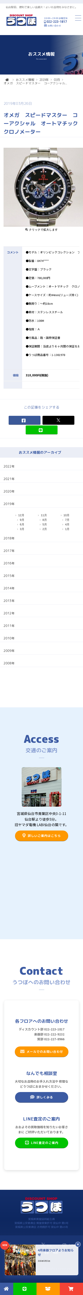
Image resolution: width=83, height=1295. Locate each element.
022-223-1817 (56, 21)
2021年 (9, 479)
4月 (67, 524)
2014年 (9, 588)
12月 (21, 515)
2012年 (9, 613)
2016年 (9, 563)
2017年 (9, 551)
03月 (57, 79)
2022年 (9, 466)
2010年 (9, 638)
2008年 (9, 663)
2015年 (9, 576)
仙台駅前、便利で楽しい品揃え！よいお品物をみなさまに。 (41, 7)
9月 (22, 519)
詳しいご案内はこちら (41, 835)
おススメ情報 (25, 79)
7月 (67, 519)
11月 (44, 515)
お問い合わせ (54, 25)
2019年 (44, 79)
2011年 (9, 626)
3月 (22, 529)
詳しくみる (41, 1097)
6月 (22, 524)
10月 (66, 515)
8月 (44, 519)
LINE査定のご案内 (41, 1142)
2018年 (9, 538)
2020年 (9, 491)
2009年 (9, 651)
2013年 (9, 601)
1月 (67, 529)
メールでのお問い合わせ (41, 1051)
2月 (44, 529)
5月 (44, 524)
